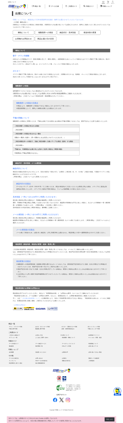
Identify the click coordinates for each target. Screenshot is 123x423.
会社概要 (11, 352)
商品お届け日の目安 (46, 39)
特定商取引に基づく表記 (15, 363)
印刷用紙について (93, 343)
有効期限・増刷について (68, 337)
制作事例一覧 (39, 346)
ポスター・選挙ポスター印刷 (69, 326)
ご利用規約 (91, 360)
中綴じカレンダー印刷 (94, 329)
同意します (109, 419)
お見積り (64, 358)
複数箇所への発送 (46, 32)
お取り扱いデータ (93, 346)
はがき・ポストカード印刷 (42, 326)
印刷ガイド (13, 341)
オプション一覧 (13, 337)
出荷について (65, 335)
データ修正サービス (40, 343)
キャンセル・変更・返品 (95, 337)
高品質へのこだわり (40, 352)
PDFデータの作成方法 (41, 360)
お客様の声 (65, 352)
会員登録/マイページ (94, 335)
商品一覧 (12, 324)
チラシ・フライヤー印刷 (15, 326)
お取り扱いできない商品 (95, 352)
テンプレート (12, 360)
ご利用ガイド (13, 332)
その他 (11, 356)
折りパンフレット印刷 (94, 326)
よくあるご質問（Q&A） (42, 337)
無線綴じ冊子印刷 (40, 329)
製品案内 (11, 346)
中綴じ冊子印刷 (13, 329)
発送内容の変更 (92, 32)
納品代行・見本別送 (70, 32)
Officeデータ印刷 (66, 346)
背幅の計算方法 (66, 360)
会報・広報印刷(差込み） (68, 329)
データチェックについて (68, 343)
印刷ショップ (13, 349)
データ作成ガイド (14, 343)
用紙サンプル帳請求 (93, 358)
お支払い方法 (39, 335)
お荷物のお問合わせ (23, 39)
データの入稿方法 (14, 358)
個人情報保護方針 (40, 363)
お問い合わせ (39, 358)
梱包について (23, 32)
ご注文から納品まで (14, 335)
